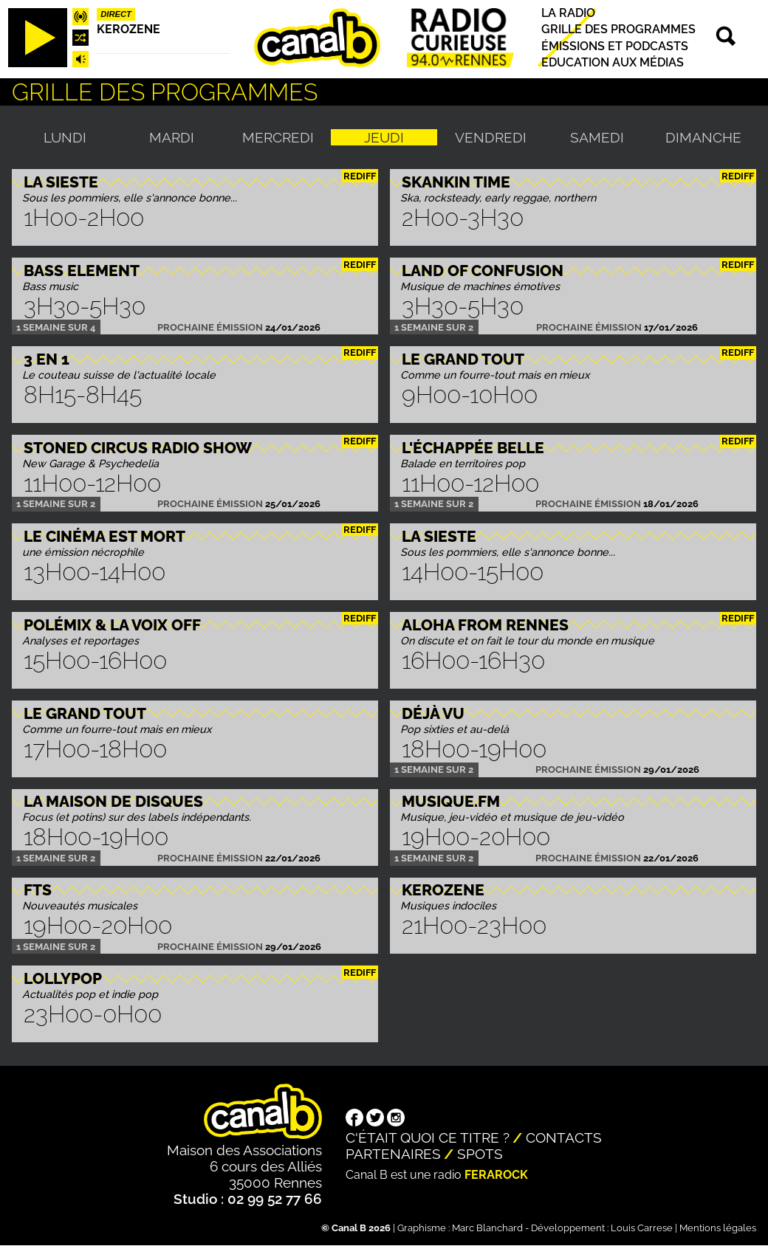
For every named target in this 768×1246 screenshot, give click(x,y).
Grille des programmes (618, 30)
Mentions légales (717, 1227)
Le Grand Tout (463, 359)
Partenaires (393, 1154)
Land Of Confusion (482, 270)
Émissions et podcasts (614, 46)
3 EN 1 (46, 359)
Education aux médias (612, 62)
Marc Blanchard (487, 1227)
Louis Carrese (642, 1227)
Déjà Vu (433, 713)
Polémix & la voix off (112, 625)
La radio (568, 13)
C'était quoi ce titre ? (428, 1137)
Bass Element (82, 270)
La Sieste (61, 182)
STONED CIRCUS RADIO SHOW (138, 447)
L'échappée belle (473, 447)
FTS (38, 890)
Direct (115, 14)
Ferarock (496, 1175)
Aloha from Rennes (485, 625)
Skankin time (456, 182)
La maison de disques (113, 801)
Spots (480, 1154)
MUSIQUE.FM (451, 801)
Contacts (564, 1137)
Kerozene (128, 29)
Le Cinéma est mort (104, 536)
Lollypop (63, 978)
